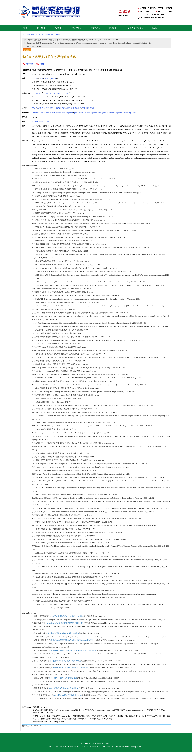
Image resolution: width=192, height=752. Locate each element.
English (155, 28)
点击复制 (27, 50)
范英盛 (47, 79)
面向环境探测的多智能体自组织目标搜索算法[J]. (71, 668)
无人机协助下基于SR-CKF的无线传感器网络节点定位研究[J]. (74, 650)
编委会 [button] (58, 28)
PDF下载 (29, 64)
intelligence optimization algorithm (110, 113)
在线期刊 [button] (113, 28)
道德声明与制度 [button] (135, 28)
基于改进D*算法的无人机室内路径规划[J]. (65, 661)
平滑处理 (85, 108)
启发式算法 (65, 108)
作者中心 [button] (76, 28)
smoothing (127, 113)
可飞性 (92, 108)
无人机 (34, 108)
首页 (25, 28)
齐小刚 (34, 79)
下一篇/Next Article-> (52, 34)
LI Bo (45, 93)
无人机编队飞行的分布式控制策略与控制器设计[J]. (64, 623)
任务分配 (49, 108)
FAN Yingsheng (54, 93)
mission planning (55, 113)
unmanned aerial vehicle (40, 113)
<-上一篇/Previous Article (33, 34)
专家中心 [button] (95, 28)
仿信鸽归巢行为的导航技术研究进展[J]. (64, 688)
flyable (134, 113)
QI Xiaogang (36, 93)
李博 (41, 79)
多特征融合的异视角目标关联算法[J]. (63, 678)
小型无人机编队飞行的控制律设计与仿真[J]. (67, 616)
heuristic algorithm (91, 113)
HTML (42, 64)
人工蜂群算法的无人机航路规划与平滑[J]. (63, 633)
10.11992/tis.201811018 (40, 122)
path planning (79, 113)
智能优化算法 (76, 108)
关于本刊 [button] (41, 28)
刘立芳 (53, 79)
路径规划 (57, 108)
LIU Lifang (65, 93)
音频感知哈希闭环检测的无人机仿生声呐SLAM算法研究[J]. (73, 640)
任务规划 (41, 108)
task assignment (67, 113)
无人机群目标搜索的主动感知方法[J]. (68, 695)
